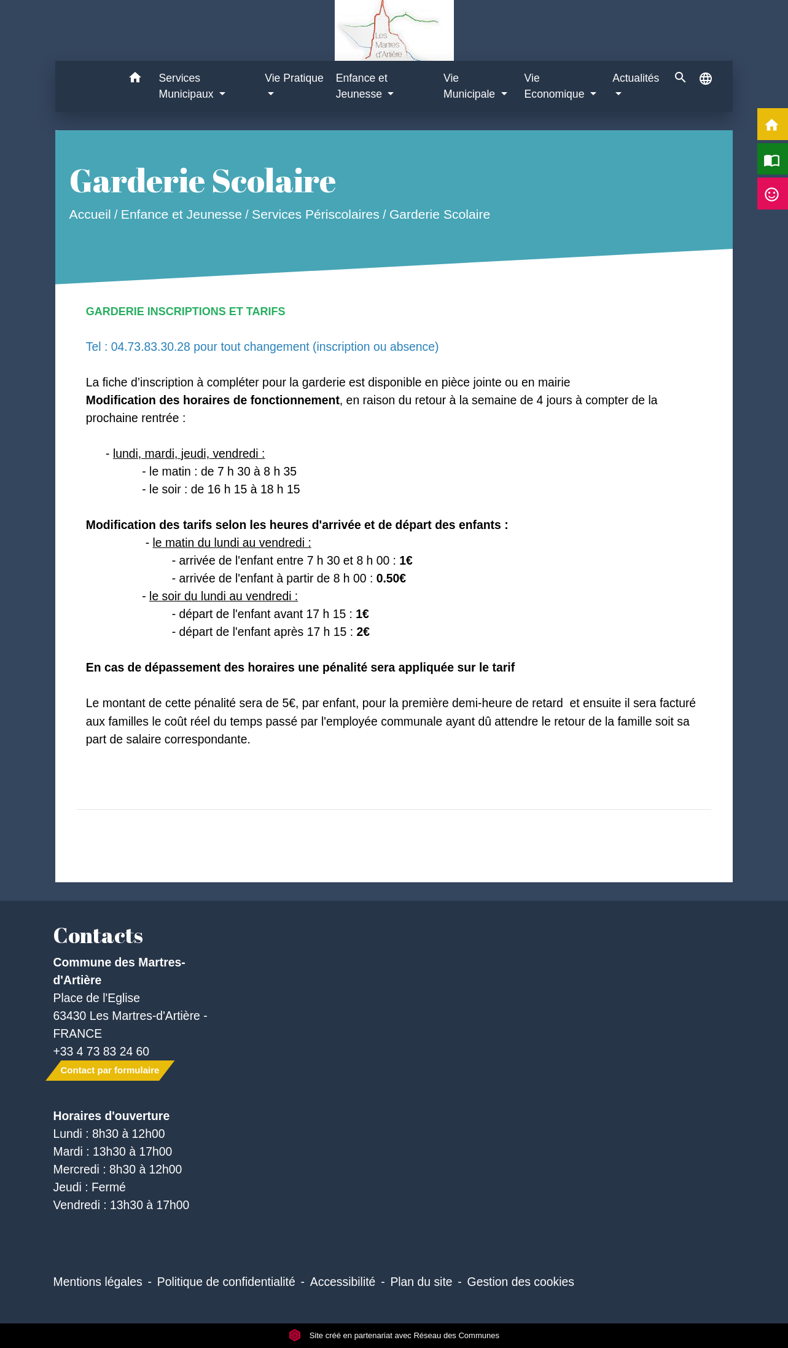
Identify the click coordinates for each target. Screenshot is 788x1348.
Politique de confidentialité (226, 1281)
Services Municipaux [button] (188, 86)
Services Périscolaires (316, 214)
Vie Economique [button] (556, 86)
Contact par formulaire (110, 1070)
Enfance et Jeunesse (181, 214)
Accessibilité (343, 1281)
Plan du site (421, 1281)
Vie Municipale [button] (470, 86)
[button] (135, 79)
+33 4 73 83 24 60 (101, 1051)
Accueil (90, 214)
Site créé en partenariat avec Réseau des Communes (394, 1335)
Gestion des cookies (520, 1281)
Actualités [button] (635, 78)
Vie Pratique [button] (294, 78)
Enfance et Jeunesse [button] (362, 86)
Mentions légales (97, 1281)
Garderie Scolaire (439, 214)
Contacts (98, 935)
